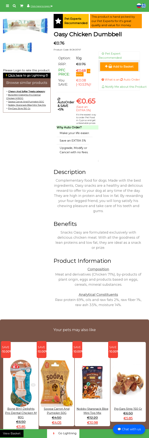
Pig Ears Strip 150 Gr (19, 108)
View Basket (12, 433)
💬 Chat (129, 429)
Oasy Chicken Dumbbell (88, 34)
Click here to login (41, 6)
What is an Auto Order (121, 79)
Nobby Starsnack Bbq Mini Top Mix (27, 105)
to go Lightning (26, 75)
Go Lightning (63, 433)
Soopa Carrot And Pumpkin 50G (26, 101)
